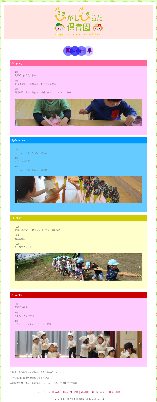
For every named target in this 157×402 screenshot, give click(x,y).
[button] (17, 112)
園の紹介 (56, 392)
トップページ (43, 392)
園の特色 (100, 392)
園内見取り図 (87, 392)
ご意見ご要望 (113, 392)
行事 (76, 392)
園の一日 (67, 392)
